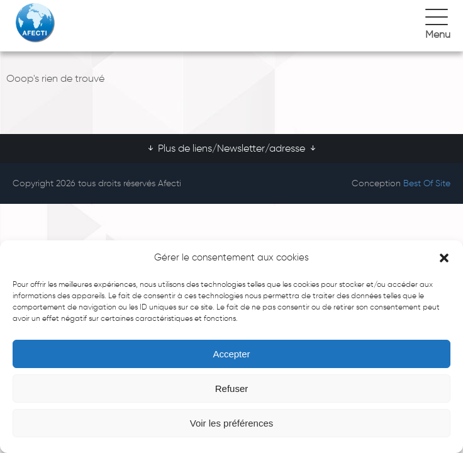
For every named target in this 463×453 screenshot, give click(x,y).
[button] (444, 258)
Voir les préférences (232, 423)
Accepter (231, 354)
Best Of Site (426, 183)
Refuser (231, 388)
